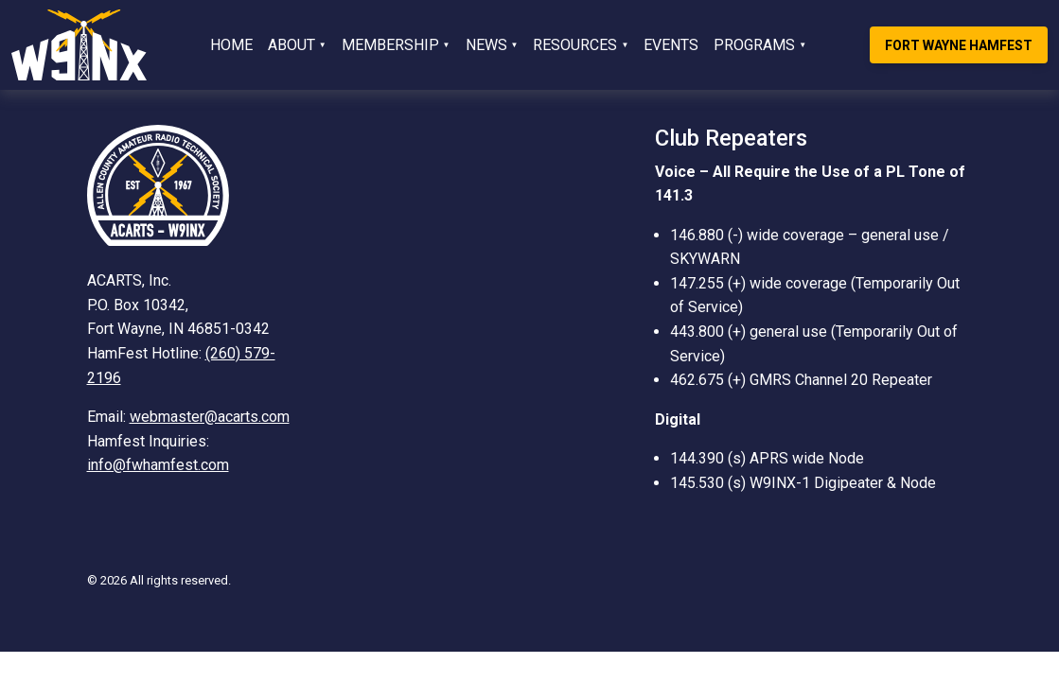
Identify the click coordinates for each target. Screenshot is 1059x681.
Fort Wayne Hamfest (959, 45)
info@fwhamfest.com (158, 465)
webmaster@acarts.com (210, 417)
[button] (297, 45)
